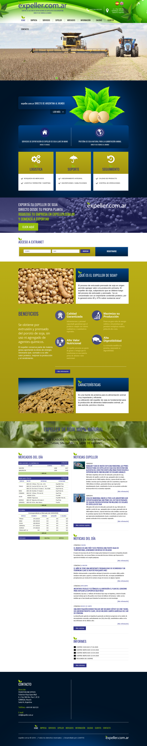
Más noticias (80, 628)
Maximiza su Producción (111, 315)
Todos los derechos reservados (50, 738)
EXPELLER (58, 20)
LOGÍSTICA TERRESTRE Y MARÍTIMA (37, 183)
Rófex (61, 538)
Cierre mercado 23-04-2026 (87, 653)
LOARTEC (81, 738)
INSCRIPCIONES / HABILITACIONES (74, 183)
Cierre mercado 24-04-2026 (87, 650)
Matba (47, 538)
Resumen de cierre (84, 658)
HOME (23, 20)
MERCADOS (71, 20)
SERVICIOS (46, 20)
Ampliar (44, 473)
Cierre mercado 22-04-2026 (87, 656)
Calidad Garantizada (74, 315)
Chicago (22, 538)
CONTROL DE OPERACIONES (109, 183)
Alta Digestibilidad (112, 339)
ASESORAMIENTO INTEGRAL (72, 178)
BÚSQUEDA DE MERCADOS (34, 178)
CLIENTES (110, 20)
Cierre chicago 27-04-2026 (87, 647)
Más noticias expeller (83, 525)
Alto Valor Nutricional (74, 342)
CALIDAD (99, 20)
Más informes (80, 665)
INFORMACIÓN (85, 20)
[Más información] (123, 491)
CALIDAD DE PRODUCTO (108, 178)
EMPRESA (34, 20)
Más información (63, 371)
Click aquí (28, 227)
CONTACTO (25, 29)
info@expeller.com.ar (25, 715)
